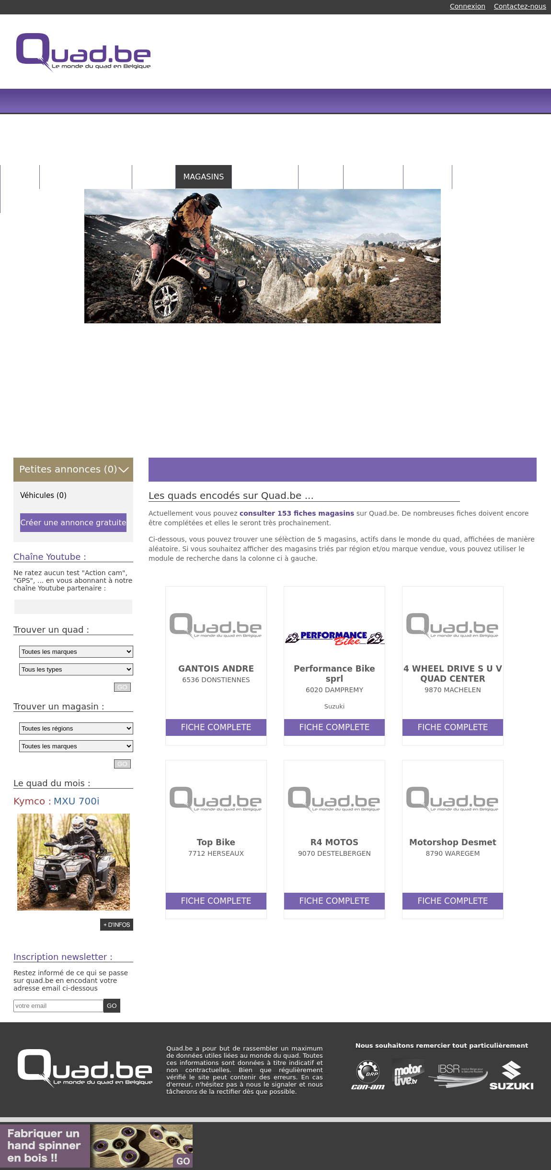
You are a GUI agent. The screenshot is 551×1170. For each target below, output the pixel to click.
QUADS (154, 176)
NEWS (471, 176)
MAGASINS (204, 176)
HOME (20, 176)
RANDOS (427, 176)
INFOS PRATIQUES (42, 200)
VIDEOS (320, 176)
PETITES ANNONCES (85, 176)
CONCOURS (373, 176)
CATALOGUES (265, 176)
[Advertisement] (278, 96)
